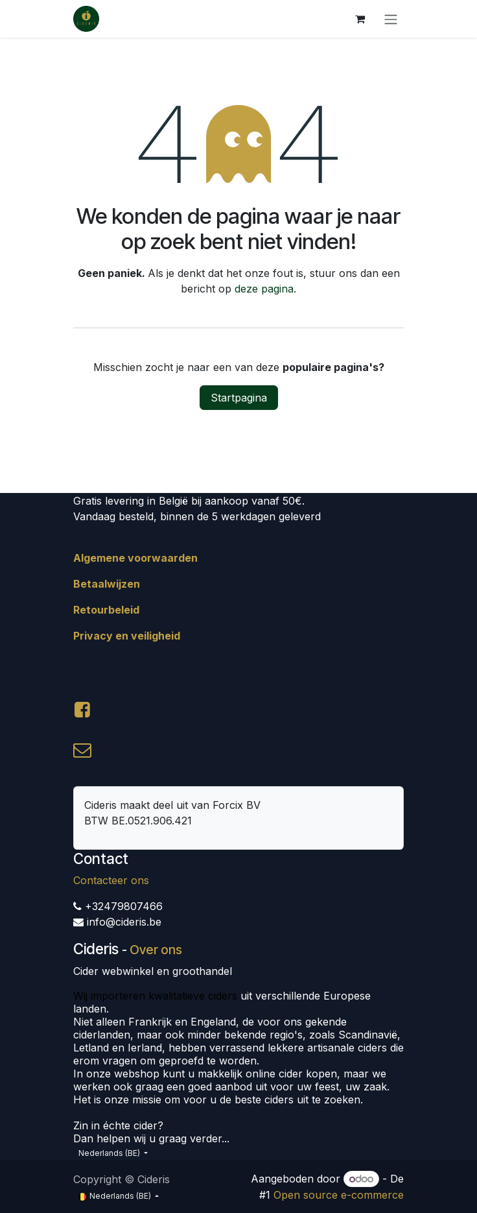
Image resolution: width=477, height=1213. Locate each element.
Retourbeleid (106, 609)
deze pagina (264, 288)
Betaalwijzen (106, 583)
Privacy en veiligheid (126, 635)
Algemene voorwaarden (135, 557)
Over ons (156, 949)
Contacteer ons (111, 880)
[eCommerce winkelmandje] (360, 19)
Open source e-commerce (338, 1194)
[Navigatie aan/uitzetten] (391, 18)
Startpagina (239, 397)
